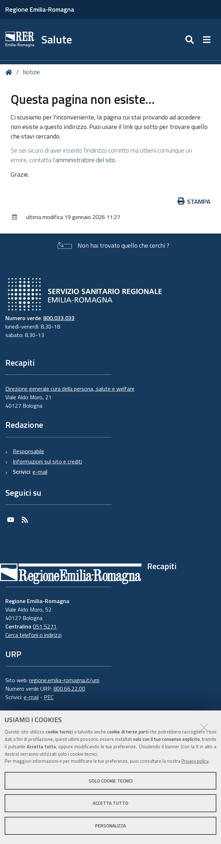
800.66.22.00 (69, 688)
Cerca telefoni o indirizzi (33, 635)
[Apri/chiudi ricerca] (190, 39)
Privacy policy (195, 761)
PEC (48, 697)
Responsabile (28, 451)
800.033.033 (59, 318)
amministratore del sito (85, 160)
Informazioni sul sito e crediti (47, 461)
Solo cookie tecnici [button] (111, 780)
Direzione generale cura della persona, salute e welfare (69, 388)
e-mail (40, 471)
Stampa (194, 201)
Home (10, 72)
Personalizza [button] (110, 825)
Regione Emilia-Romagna (39, 9)
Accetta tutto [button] (110, 803)
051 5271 (45, 626)
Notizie (31, 72)
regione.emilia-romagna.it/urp (64, 680)
